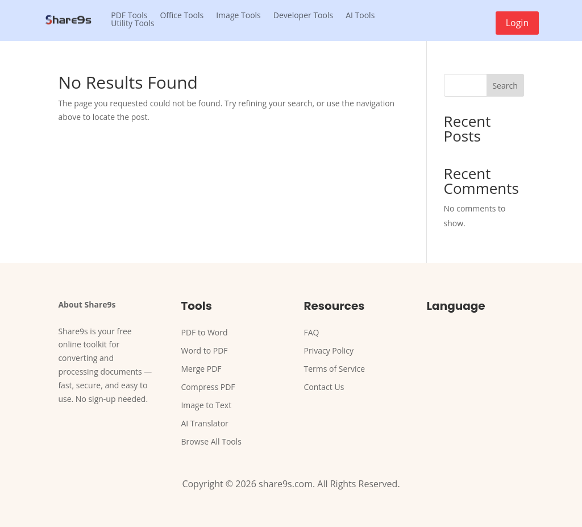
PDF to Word (204, 332)
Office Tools (181, 15)
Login (517, 22)
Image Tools (238, 15)
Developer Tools (303, 15)
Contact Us (324, 386)
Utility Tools (132, 23)
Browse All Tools (211, 441)
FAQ (311, 332)
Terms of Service (334, 368)
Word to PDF (204, 350)
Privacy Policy (329, 350)
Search (504, 85)
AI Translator (204, 423)
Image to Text (206, 405)
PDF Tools (129, 15)
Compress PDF (208, 386)
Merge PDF (201, 368)
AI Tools (360, 15)
